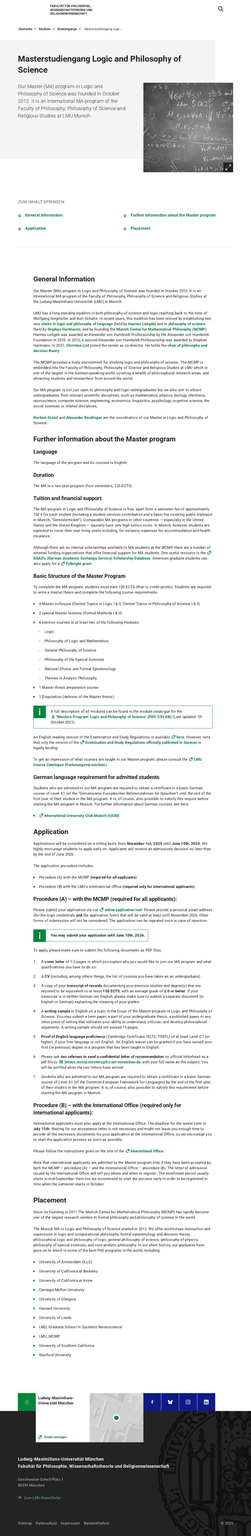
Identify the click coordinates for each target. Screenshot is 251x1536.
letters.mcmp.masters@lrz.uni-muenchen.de (102, 1062)
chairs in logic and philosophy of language (77, 324)
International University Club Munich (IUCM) (81, 816)
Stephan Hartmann (63, 329)
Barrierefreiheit (96, 1523)
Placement (140, 228)
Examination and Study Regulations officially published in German (141, 742)
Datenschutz (46, 1523)
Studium (45, 29)
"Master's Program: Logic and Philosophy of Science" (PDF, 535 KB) (114, 717)
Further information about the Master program (173, 215)
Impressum (70, 1523)
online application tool (123, 910)
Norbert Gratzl (45, 417)
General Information (44, 215)
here (180, 737)
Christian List (77, 345)
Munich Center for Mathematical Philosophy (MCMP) (161, 329)
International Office (147, 1151)
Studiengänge (67, 29)
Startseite (25, 29)
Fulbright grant (78, 564)
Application (35, 228)
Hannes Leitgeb (141, 324)
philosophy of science (186, 324)
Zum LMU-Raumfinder (42, 1498)
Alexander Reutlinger (84, 417)
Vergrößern (228, 167)
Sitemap (25, 1523)
